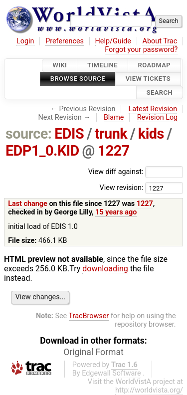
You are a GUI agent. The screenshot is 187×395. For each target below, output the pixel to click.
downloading (105, 268)
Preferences (64, 41)
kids (151, 133)
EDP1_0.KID (42, 150)
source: (28, 133)
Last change (27, 203)
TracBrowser (89, 316)
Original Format (93, 352)
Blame (114, 117)
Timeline (102, 65)
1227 (114, 150)
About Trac (160, 41)
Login (25, 41)
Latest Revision (153, 109)
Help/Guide (113, 41)
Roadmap (154, 65)
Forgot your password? (141, 49)
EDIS (69, 133)
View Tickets (148, 79)
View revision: (121, 188)
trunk (111, 133)
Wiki (59, 65)
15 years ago (116, 212)
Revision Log (157, 117)
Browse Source (77, 79)
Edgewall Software (111, 373)
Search (160, 92)
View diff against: (135, 172)
